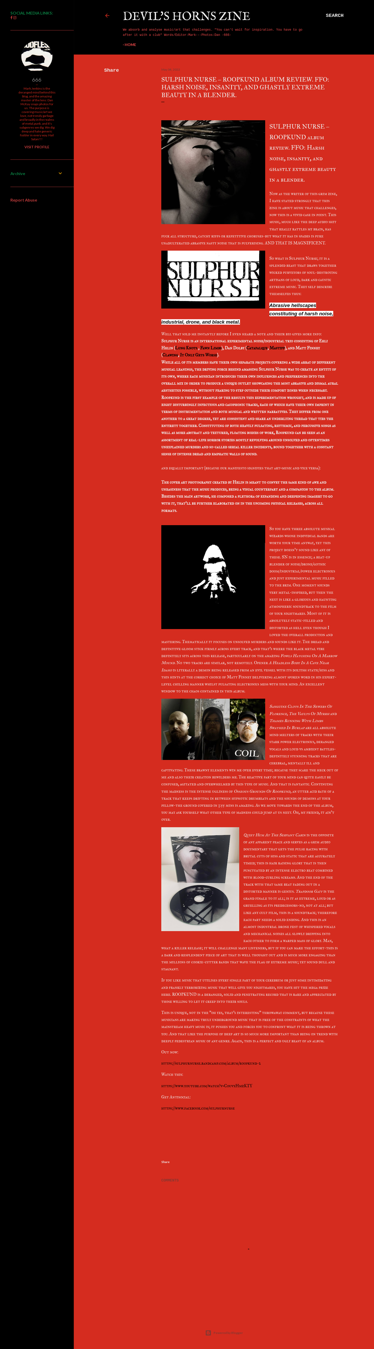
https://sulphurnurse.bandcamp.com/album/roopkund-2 (211, 1063)
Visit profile (36, 147)
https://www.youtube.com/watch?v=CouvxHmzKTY (206, 1085)
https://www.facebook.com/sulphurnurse (198, 1108)
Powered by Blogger (224, 1333)
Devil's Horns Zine (186, 16)
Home (130, 44)
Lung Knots (186, 347)
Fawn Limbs (211, 347)
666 (37, 79)
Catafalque (257, 347)
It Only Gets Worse (198, 354)
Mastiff (277, 347)
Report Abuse (23, 199)
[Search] (335, 15)
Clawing (170, 354)
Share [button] (111, 70)
